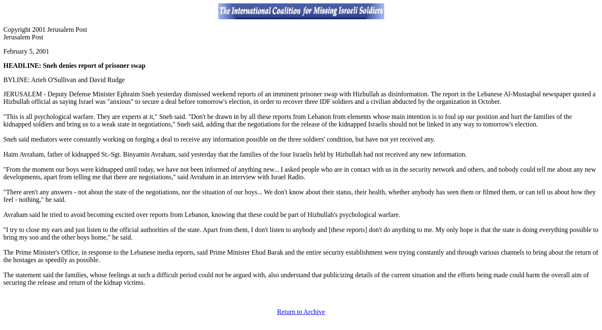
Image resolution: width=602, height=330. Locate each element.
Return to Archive (301, 311)
